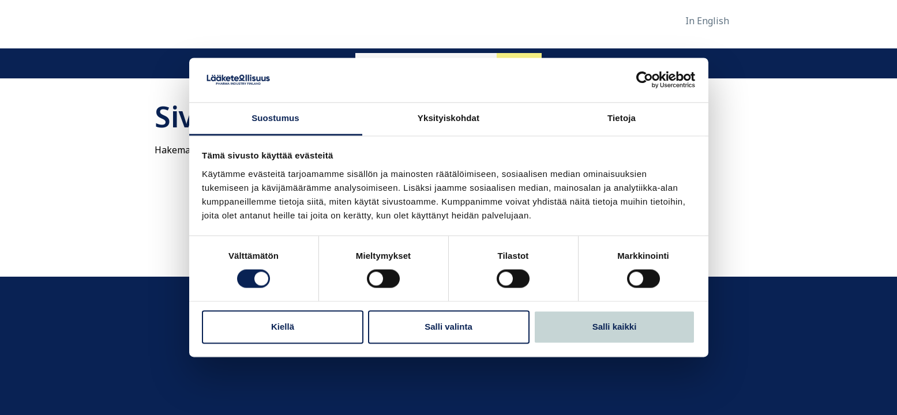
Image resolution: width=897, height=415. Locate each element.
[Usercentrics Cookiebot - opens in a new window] (644, 80)
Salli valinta (448, 326)
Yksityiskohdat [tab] (448, 118)
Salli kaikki (614, 326)
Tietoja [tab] (621, 118)
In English (707, 20)
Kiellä (282, 326)
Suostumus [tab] (275, 118)
